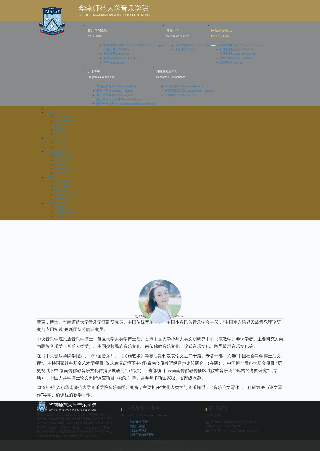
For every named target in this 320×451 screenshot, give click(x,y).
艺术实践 (181, 95)
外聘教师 (231, 62)
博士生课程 (114, 95)
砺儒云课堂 (137, 426)
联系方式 (114, 62)
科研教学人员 (242, 45)
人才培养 (51, 177)
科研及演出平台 (56, 203)
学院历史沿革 (116, 49)
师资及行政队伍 (56, 151)
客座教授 (238, 53)
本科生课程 (118, 86)
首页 (48, 108)
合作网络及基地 (189, 90)
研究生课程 (114, 90)
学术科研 (184, 86)
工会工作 (185, 49)
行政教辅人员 (237, 49)
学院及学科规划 (134, 45)
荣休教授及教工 (236, 58)
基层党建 (193, 45)
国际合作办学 (126, 103)
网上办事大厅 (139, 430)
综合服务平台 (139, 422)
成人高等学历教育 (119, 99)
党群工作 (51, 138)
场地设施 (120, 58)
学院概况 (51, 112)
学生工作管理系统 (142, 435)
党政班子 (116, 53)
